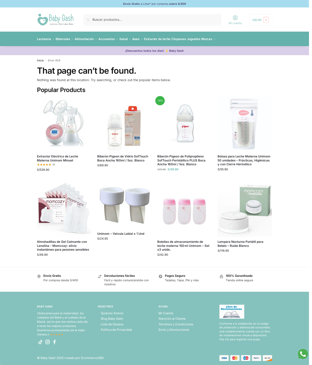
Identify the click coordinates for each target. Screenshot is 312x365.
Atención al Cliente (172, 316)
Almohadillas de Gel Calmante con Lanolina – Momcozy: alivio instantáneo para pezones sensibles (63, 243)
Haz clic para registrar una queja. (239, 337)
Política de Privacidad (116, 327)
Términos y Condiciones (176, 322)
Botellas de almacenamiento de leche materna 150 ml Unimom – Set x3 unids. (183, 243)
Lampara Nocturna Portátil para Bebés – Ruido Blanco (240, 241)
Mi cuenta (235, 20)
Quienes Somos (112, 311)
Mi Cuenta (166, 311)
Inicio (40, 58)
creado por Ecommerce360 (84, 356)
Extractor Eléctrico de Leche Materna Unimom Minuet (57, 156)
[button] (260, 19)
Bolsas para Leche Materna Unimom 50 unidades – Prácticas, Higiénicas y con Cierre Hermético (244, 158)
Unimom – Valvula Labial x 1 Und (120, 231)
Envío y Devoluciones (174, 327)
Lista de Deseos (112, 322)
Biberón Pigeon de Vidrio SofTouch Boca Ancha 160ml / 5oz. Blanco (122, 156)
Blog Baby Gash (112, 316)
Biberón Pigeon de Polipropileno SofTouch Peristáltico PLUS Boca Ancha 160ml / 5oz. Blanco (181, 158)
